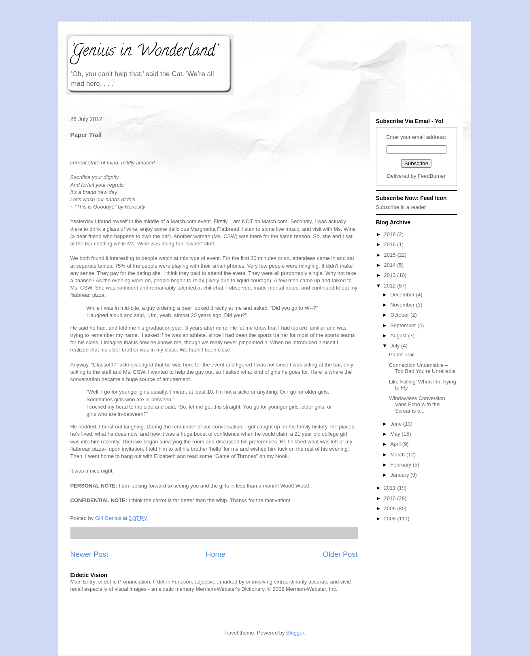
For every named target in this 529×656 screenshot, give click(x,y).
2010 (390, 498)
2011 (390, 488)
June (396, 424)
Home (215, 554)
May (396, 434)
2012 (390, 286)
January (400, 475)
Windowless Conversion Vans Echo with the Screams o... (417, 404)
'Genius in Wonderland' (143, 52)
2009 (390, 508)
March (398, 455)
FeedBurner (432, 176)
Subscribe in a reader (401, 207)
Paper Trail (401, 354)
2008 (390, 518)
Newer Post (89, 554)
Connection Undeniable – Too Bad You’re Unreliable (422, 368)
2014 (390, 265)
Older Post (340, 554)
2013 (390, 275)
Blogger (295, 633)
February (401, 465)
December (403, 295)
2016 (390, 244)
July (395, 346)
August (399, 335)
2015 (390, 255)
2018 (390, 234)
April (396, 444)
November (403, 305)
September (403, 325)
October (400, 315)
